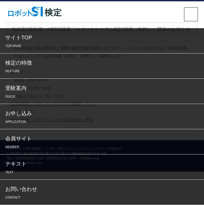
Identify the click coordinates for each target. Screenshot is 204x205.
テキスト (103, 168)
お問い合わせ (103, 193)
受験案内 (103, 92)
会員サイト (103, 143)
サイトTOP (103, 42)
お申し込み (103, 117)
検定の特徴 (103, 67)
